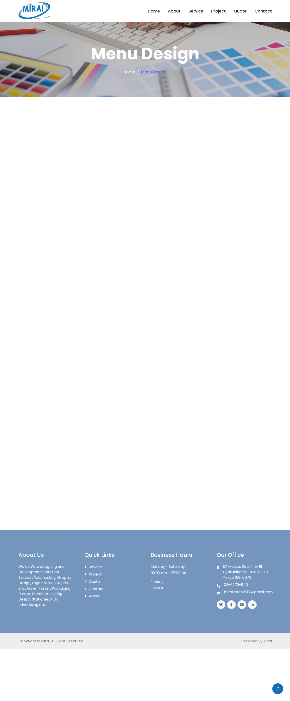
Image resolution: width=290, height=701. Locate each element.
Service (195, 11)
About (174, 11)
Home (154, 11)
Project (218, 11)
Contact (263, 11)
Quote (240, 11)
